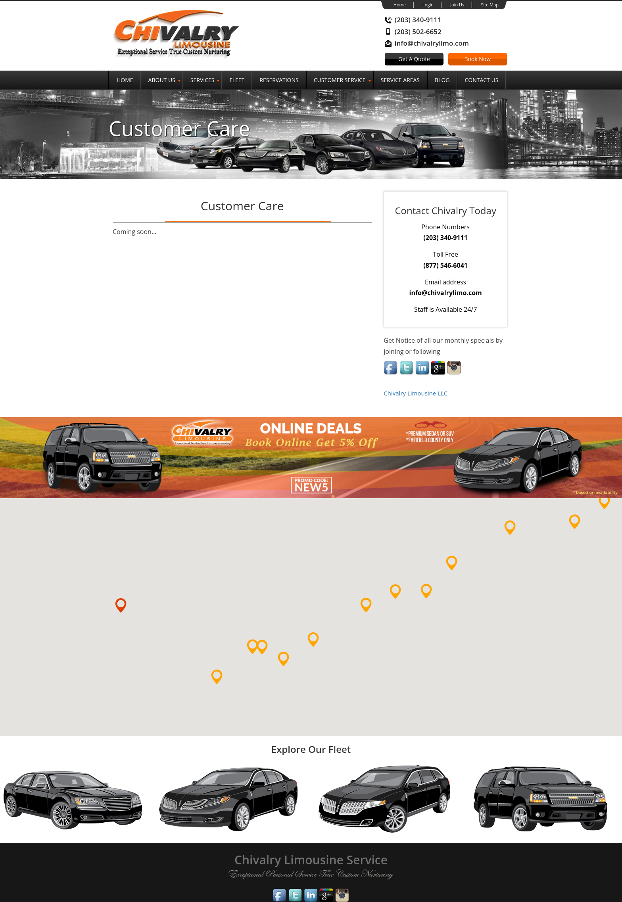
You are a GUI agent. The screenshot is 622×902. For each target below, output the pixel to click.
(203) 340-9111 (418, 19)
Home (400, 5)
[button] (223, 684)
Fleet (236, 80)
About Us (161, 80)
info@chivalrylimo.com (432, 43)
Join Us (457, 5)
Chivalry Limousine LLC (415, 393)
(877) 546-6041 (445, 265)
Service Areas (400, 80)
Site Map (490, 5)
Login (428, 5)
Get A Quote (414, 59)
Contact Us (481, 80)
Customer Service (340, 80)
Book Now (477, 59)
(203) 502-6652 (418, 31)
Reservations (278, 80)
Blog (442, 80)
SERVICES (202, 80)
